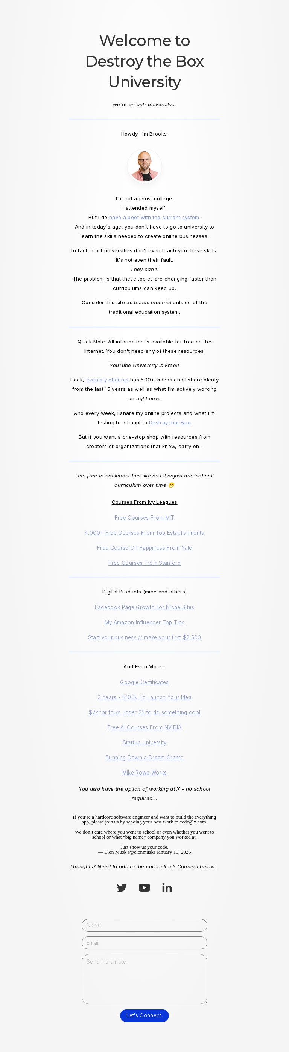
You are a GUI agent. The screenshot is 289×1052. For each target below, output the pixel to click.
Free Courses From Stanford (144, 563)
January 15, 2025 (174, 852)
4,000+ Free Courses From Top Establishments (144, 533)
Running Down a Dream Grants (144, 758)
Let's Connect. (144, 1015)
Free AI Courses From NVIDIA (145, 727)
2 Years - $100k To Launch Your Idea (144, 697)
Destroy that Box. (170, 422)
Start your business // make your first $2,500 (144, 637)
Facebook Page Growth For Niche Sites (145, 607)
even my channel (107, 380)
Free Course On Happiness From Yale (144, 548)
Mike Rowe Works (144, 773)
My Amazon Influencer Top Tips (145, 622)
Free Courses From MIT (145, 518)
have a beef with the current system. (155, 217)
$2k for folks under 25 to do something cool (144, 712)
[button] (122, 887)
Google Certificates (144, 682)
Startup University (145, 742)
